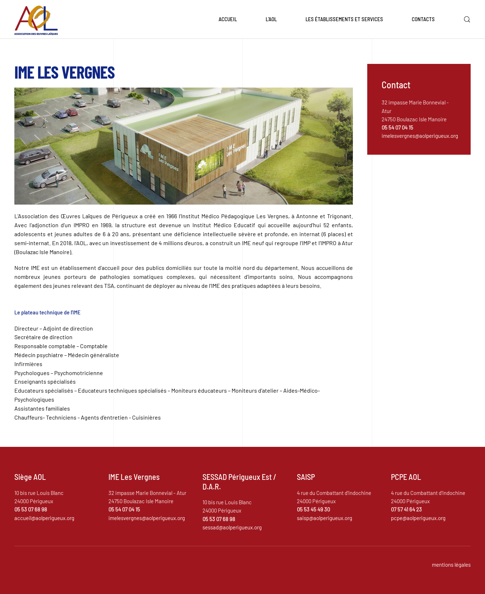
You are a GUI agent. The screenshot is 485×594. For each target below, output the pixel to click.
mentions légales (451, 564)
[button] (467, 19)
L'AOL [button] (271, 19)
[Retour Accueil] (36, 19)
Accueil (228, 19)
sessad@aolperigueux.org (232, 527)
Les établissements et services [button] (344, 19)
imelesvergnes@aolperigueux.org (420, 135)
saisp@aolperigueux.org (324, 518)
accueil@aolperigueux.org (44, 518)
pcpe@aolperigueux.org (418, 518)
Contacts (423, 19)
